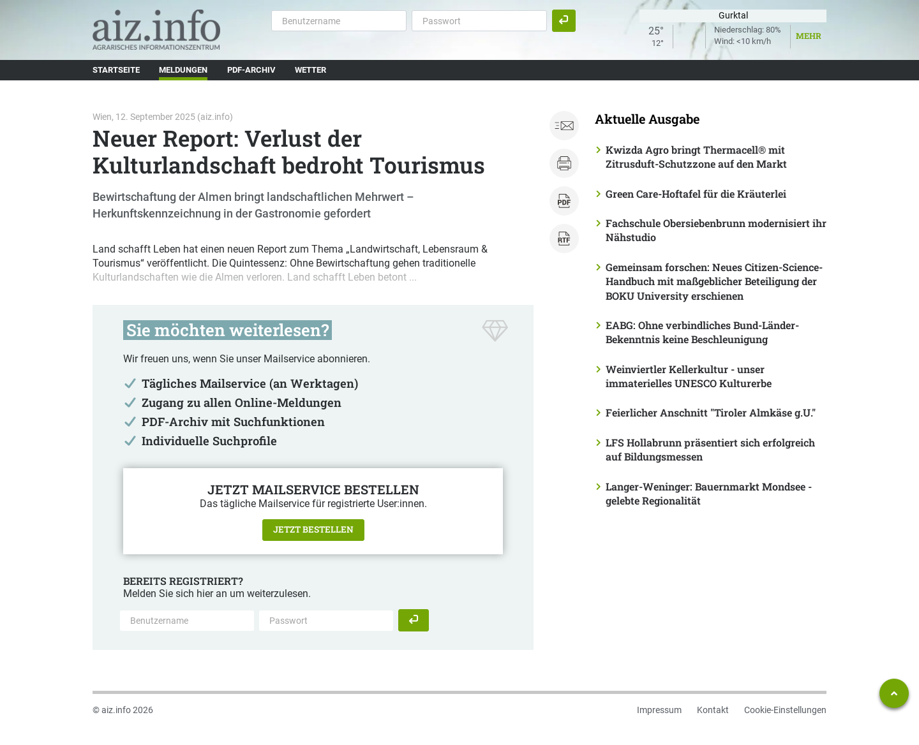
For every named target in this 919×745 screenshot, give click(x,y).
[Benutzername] (339, 20)
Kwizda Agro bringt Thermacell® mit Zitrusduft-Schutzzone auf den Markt (696, 156)
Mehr (808, 36)
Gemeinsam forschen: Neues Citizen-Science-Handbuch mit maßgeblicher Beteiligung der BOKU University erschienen (714, 281)
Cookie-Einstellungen (785, 710)
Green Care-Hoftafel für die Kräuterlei (696, 193)
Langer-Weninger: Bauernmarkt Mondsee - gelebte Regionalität (709, 493)
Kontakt (713, 710)
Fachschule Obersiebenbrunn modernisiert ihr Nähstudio (716, 230)
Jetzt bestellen (313, 529)
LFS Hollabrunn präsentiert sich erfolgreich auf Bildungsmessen (710, 449)
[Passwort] (479, 20)
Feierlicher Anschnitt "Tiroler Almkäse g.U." (711, 412)
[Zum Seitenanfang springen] (894, 693)
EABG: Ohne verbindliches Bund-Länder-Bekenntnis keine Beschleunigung (702, 332)
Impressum (659, 710)
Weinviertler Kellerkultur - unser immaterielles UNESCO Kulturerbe (689, 376)
